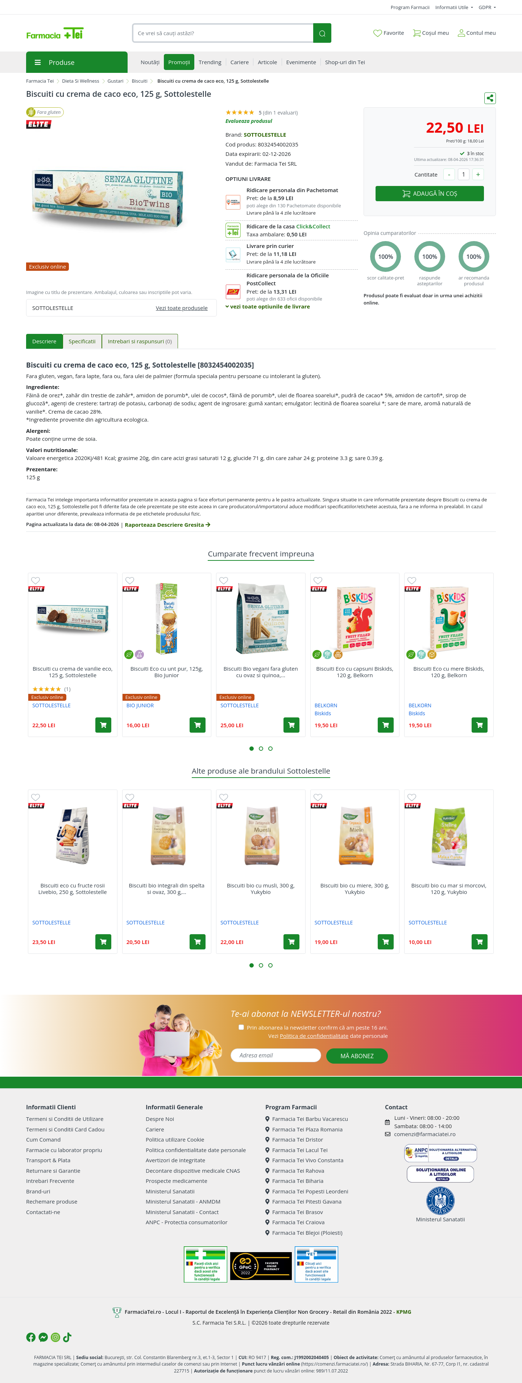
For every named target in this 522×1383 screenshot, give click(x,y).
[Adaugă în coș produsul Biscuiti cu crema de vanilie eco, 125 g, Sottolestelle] (103, 725)
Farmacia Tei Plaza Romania (304, 1129)
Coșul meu (431, 31)
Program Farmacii (410, 7)
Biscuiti (139, 81)
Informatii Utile (452, 7)
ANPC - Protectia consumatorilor (187, 1222)
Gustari (116, 81)
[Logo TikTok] (67, 1337)
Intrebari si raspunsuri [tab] (140, 341)
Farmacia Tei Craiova (295, 1222)
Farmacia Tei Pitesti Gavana (303, 1201)
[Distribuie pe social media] (490, 98)
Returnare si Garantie (53, 1170)
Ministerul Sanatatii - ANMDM (183, 1201)
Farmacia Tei (40, 81)
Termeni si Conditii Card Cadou (65, 1129)
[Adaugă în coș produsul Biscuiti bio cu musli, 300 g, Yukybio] (291, 941)
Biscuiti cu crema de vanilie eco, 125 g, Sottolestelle (73, 671)
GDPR (486, 7)
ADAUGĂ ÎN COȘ (429, 194)
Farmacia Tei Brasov (294, 1212)
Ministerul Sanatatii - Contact (182, 1212)
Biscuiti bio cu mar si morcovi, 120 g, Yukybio (448, 888)
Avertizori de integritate (175, 1160)
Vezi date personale (328, 1035)
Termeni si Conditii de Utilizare (64, 1118)
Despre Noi (160, 1118)
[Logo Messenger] (43, 1337)
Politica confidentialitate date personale (196, 1150)
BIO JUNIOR (140, 705)
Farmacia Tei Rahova (294, 1170)
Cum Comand (43, 1139)
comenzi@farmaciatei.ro (425, 1134)
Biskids (323, 713)
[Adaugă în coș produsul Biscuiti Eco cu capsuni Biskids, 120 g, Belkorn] (386, 725)
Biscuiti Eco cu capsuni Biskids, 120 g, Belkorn (354, 671)
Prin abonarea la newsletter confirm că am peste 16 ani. (317, 1027)
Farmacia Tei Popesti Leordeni (306, 1191)
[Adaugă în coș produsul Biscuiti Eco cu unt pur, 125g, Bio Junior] (198, 725)
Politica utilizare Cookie (175, 1139)
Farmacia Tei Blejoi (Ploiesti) (304, 1232)
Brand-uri (38, 1191)
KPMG (403, 1311)
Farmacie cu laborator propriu (64, 1150)
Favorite (388, 33)
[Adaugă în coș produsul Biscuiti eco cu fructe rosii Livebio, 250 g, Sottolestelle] (103, 941)
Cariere (155, 1129)
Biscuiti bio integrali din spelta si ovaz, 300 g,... (166, 888)
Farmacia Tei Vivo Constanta (304, 1160)
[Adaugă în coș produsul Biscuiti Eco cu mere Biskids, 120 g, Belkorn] (480, 725)
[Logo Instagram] (55, 1337)
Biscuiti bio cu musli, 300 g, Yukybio (261, 888)
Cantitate (426, 174)
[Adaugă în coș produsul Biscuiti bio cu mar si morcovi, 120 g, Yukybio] (480, 941)
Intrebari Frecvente (50, 1180)
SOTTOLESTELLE (265, 134)
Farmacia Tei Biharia (294, 1180)
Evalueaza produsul (248, 120)
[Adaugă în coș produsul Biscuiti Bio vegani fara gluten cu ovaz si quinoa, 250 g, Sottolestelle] (291, 725)
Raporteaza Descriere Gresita (167, 524)
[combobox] (222, 33)
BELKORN (326, 705)
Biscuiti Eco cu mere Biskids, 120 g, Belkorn (448, 671)
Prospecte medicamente (176, 1180)
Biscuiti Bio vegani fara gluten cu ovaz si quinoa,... (261, 671)
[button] (251, 749)
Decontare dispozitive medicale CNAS (193, 1170)
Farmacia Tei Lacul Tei (296, 1150)
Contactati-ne (43, 1212)
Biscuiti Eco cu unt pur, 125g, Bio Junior (166, 671)
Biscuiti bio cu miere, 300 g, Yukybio (354, 888)
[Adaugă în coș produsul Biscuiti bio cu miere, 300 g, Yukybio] (386, 941)
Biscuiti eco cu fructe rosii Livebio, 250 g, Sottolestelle (72, 888)
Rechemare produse (51, 1201)
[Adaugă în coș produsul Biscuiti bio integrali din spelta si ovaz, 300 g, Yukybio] (198, 941)
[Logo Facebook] (31, 1337)
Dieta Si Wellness (80, 81)
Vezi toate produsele (182, 307)
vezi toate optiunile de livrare (267, 306)
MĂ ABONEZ (357, 1056)
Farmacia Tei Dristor (294, 1139)
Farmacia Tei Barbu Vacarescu (306, 1118)
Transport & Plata (48, 1160)
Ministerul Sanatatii (170, 1191)
